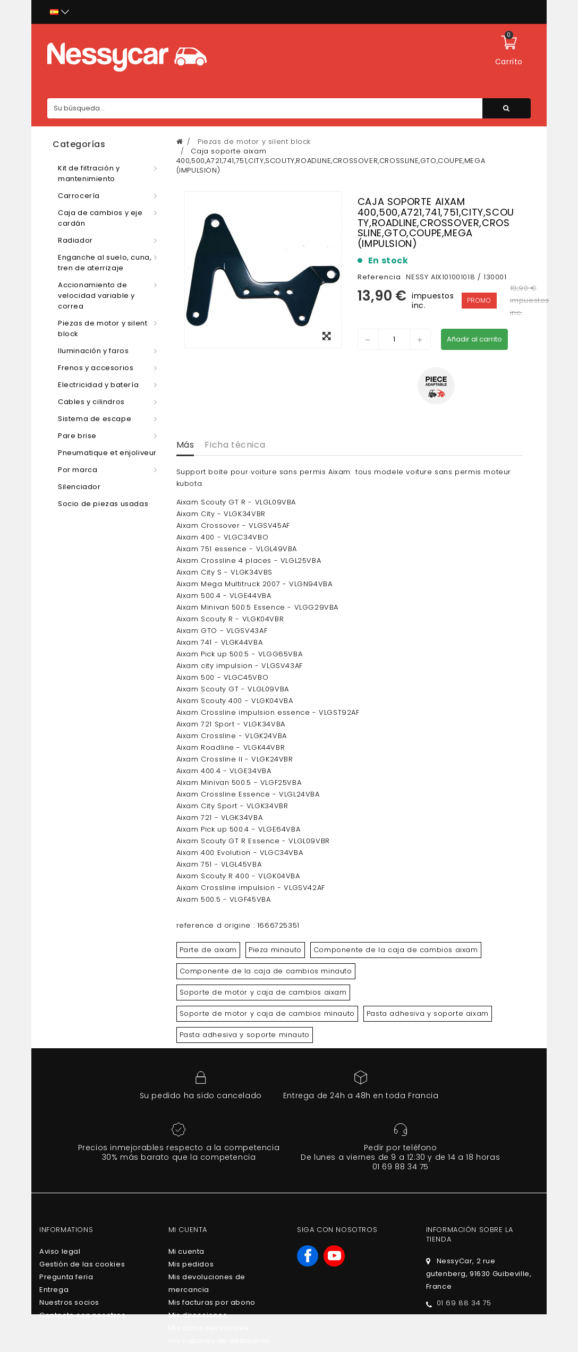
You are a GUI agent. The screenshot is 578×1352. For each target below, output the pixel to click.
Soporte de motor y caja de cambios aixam (263, 992)
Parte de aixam (208, 950)
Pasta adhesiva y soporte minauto (245, 1035)
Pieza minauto (275, 950)
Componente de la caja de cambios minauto (266, 971)
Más (185, 445)
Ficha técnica (235, 445)
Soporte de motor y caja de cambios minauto (267, 1013)
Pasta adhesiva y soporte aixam (428, 1013)
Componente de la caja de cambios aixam (395, 950)
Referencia (379, 277)
